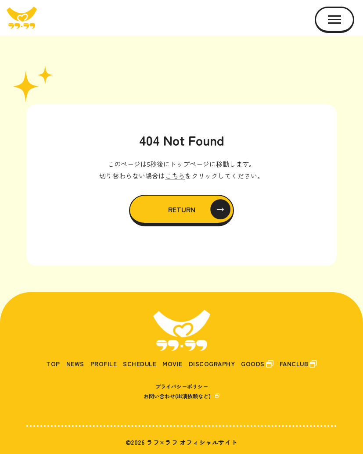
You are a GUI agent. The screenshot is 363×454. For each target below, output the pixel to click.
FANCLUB (294, 364)
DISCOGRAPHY (212, 364)
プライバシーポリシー (181, 386)
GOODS (253, 364)
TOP (53, 364)
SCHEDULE (139, 364)
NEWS (75, 364)
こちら (175, 175)
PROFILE (103, 364)
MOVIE (172, 364)
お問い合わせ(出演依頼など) (177, 396)
